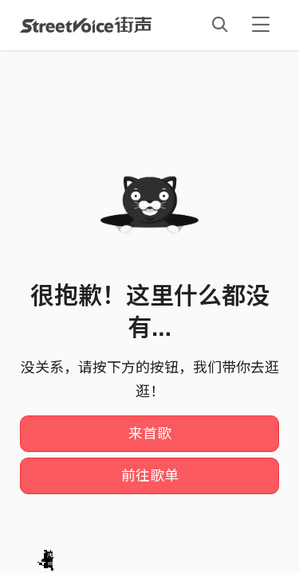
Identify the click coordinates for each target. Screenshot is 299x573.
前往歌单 (150, 476)
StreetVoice (85, 25)
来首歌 (149, 434)
